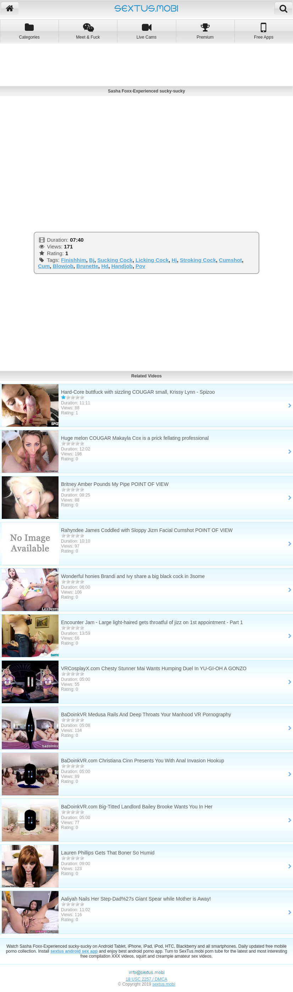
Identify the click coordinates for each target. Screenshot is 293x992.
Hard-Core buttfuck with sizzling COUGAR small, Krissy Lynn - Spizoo (138, 392)
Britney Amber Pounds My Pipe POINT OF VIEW (114, 484)
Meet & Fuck (88, 31)
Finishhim (73, 260)
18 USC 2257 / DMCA (146, 979)
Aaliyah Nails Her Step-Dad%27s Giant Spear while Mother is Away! (136, 899)
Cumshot (230, 260)
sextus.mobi (163, 984)
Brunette (87, 266)
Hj (174, 260)
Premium (205, 31)
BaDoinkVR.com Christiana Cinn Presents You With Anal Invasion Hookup (142, 760)
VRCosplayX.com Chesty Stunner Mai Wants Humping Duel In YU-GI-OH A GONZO (154, 668)
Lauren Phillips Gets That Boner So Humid (108, 853)
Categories (29, 31)
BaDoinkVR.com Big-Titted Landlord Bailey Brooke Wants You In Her (136, 806)
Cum (44, 266)
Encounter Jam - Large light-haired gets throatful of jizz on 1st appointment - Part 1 (152, 622)
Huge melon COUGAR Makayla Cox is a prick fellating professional (135, 438)
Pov (140, 266)
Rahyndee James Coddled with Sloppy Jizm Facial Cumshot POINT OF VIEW (147, 530)
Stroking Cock (198, 260)
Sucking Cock (114, 260)
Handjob (122, 266)
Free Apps (263, 31)
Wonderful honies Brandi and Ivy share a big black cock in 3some (133, 576)
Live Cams (146, 31)
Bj (91, 260)
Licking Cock (152, 260)
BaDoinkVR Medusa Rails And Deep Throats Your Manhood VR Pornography (146, 714)
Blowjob (63, 266)
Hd (104, 266)
